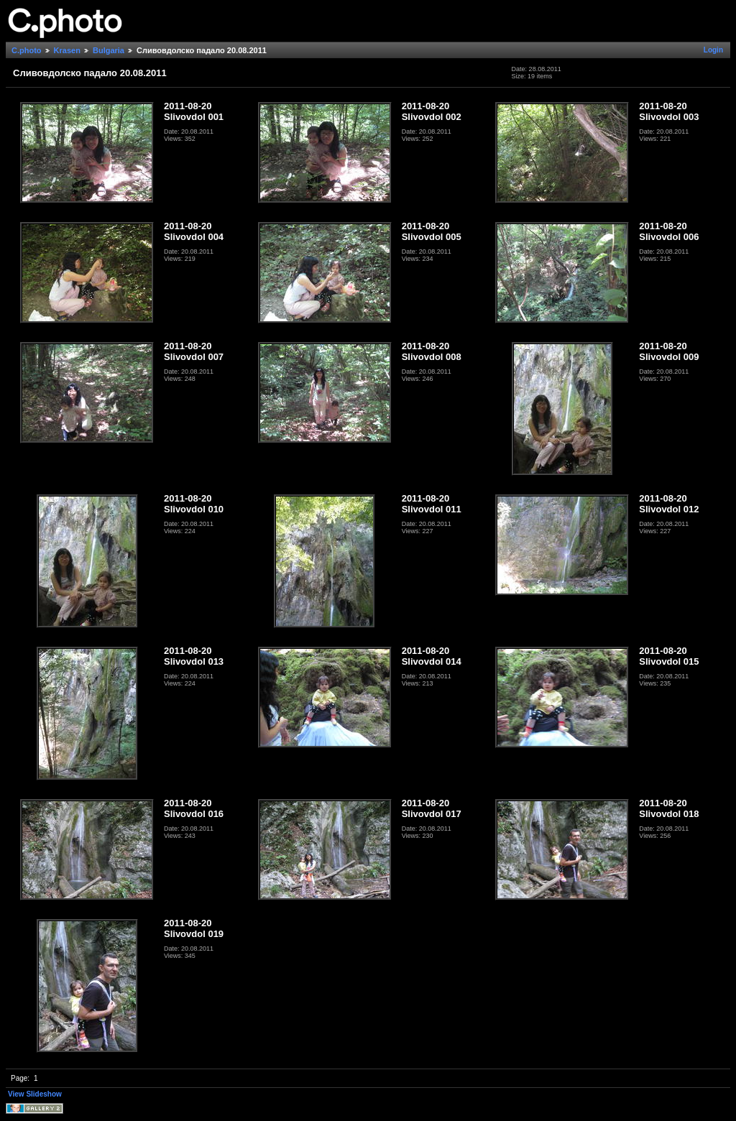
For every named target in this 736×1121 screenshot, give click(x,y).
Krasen (67, 50)
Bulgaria (108, 50)
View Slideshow (35, 1094)
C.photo (27, 50)
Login (713, 50)
